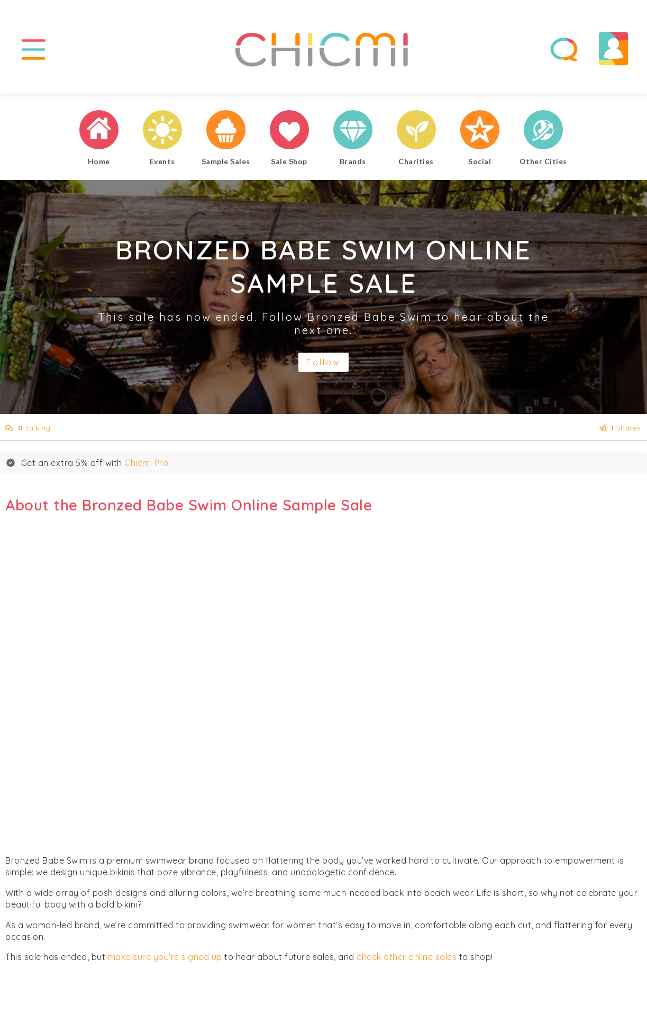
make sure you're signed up (165, 957)
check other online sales (407, 957)
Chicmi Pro (146, 462)
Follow (323, 362)
